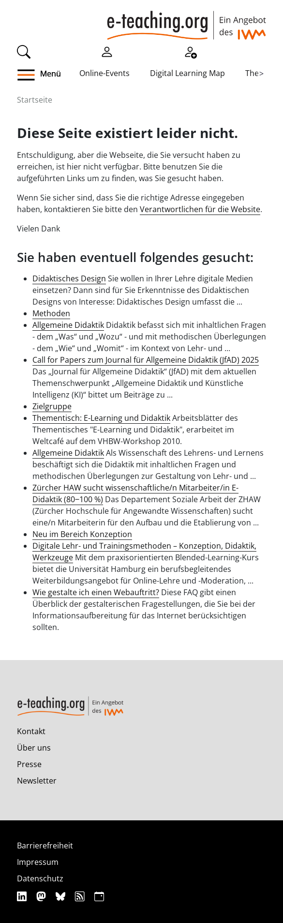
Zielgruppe (52, 406)
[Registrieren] (190, 51)
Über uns (34, 747)
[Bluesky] (62, 896)
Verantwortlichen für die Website (200, 209)
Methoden (51, 313)
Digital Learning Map (187, 73)
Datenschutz (40, 878)
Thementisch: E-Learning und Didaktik (101, 418)
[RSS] (81, 896)
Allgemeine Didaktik (68, 325)
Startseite (34, 99)
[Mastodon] (42, 896)
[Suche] (23, 51)
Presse (29, 764)
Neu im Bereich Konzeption (82, 534)
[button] (33, 75)
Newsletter (37, 780)
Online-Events (104, 73)
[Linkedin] (23, 896)
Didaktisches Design (69, 278)
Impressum (38, 862)
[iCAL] (99, 896)
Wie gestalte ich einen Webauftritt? (95, 592)
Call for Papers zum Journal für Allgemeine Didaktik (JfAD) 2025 (145, 359)
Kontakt (31, 731)
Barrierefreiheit (45, 845)
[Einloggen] (107, 51)
